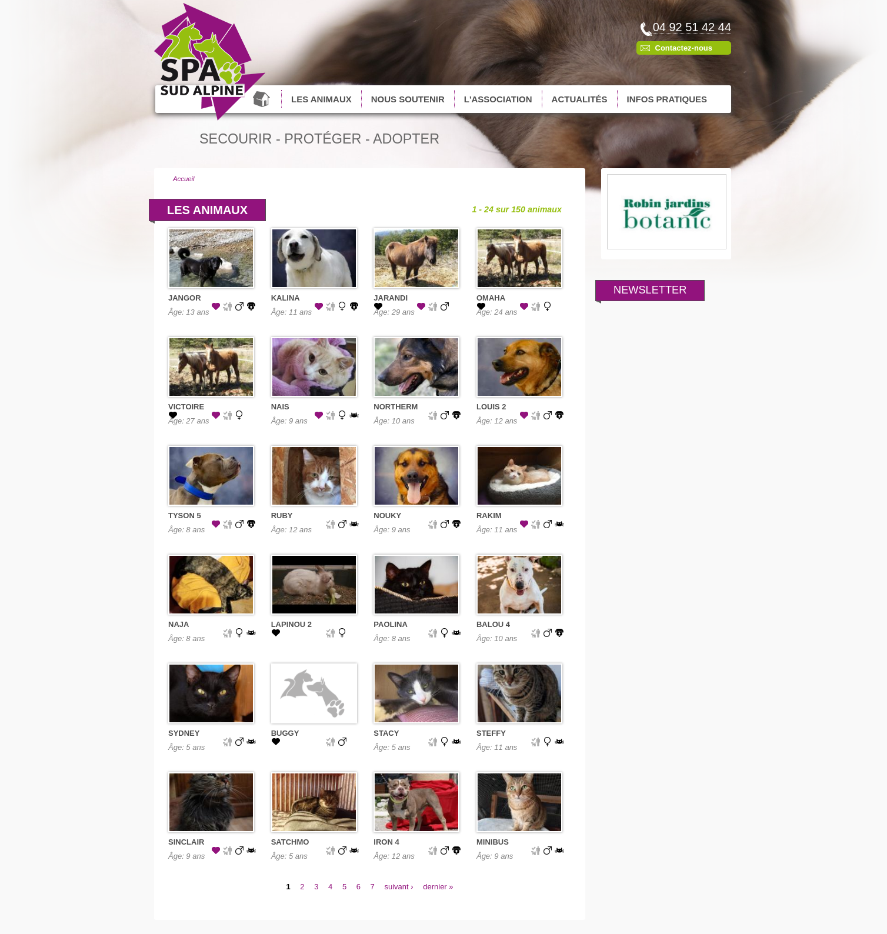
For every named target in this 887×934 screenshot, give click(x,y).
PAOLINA (391, 624)
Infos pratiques (667, 99)
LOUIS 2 (491, 406)
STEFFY (491, 733)
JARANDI (391, 297)
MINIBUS (492, 842)
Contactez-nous (684, 48)
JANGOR (184, 297)
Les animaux (321, 99)
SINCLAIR (186, 842)
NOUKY (387, 515)
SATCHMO (290, 842)
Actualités (580, 99)
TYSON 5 (184, 515)
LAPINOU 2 (291, 624)
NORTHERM (396, 406)
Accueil (263, 99)
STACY (386, 733)
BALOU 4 (493, 624)
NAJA (178, 624)
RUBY (282, 515)
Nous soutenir (408, 99)
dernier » (438, 886)
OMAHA (490, 297)
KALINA (285, 297)
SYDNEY (183, 733)
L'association (498, 99)
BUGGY (285, 733)
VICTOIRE (186, 406)
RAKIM (489, 515)
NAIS (280, 406)
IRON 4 (386, 842)
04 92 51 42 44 (692, 27)
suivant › (398, 886)
